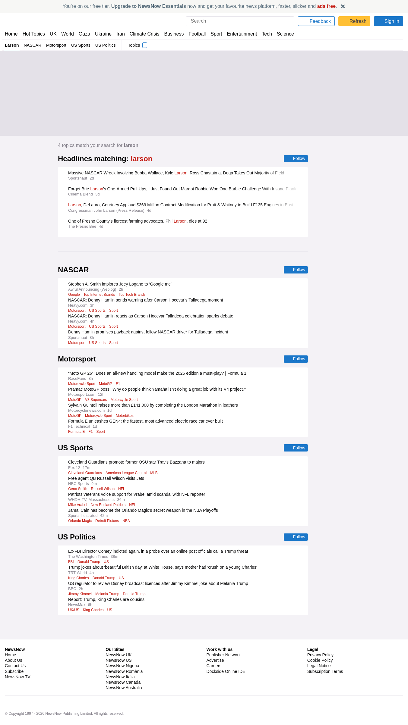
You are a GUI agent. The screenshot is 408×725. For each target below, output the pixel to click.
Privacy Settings (322, 661)
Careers (214, 650)
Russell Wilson (103, 490)
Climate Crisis (141, 34)
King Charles (78, 579)
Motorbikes (125, 416)
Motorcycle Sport (82, 384)
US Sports (81, 45)
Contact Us (15, 650)
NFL (123, 490)
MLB (156, 474)
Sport (213, 34)
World (67, 34)
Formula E (76, 432)
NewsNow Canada (123, 666)
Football (194, 34)
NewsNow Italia (120, 661)
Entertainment (238, 34)
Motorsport (56, 45)
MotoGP (106, 384)
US (106, 563)
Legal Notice (319, 650)
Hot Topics (33, 34)
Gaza (83, 34)
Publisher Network (224, 639)
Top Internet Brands (100, 295)
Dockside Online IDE (225, 656)
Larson (12, 45)
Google (74, 295)
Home (11, 34)
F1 (118, 384)
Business (171, 34)
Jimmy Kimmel (80, 595)
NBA (128, 522)
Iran (118, 34)
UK (53, 34)
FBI (70, 563)
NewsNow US (118, 644)
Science (281, 34)
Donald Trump (88, 563)
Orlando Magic (80, 522)
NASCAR (32, 45)
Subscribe (14, 656)
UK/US (73, 611)
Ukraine (101, 34)
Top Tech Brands (133, 295)
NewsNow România (124, 656)
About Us (13, 644)
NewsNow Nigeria (122, 650)
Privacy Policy (320, 639)
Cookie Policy (319, 644)
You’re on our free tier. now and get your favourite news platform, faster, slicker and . (200, 6)
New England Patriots (109, 506)
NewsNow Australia (124, 672)
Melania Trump (109, 595)
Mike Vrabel (77, 506)
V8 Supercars (96, 400)
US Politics (105, 45)
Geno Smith (77, 490)
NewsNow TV (17, 661)
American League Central (127, 474)
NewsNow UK (118, 639)
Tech (263, 34)
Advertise (216, 644)
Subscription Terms (325, 656)
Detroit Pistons (108, 522)
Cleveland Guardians (85, 474)
